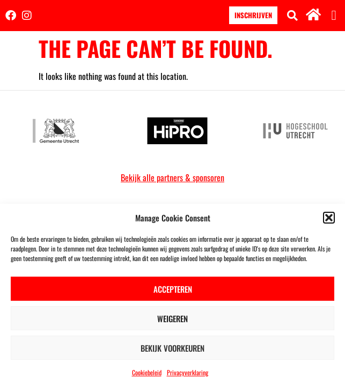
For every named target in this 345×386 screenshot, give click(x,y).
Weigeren (172, 318)
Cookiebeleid (147, 372)
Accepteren (172, 289)
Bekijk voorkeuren (172, 348)
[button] (329, 217)
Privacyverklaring (187, 372)
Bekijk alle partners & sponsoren (172, 177)
